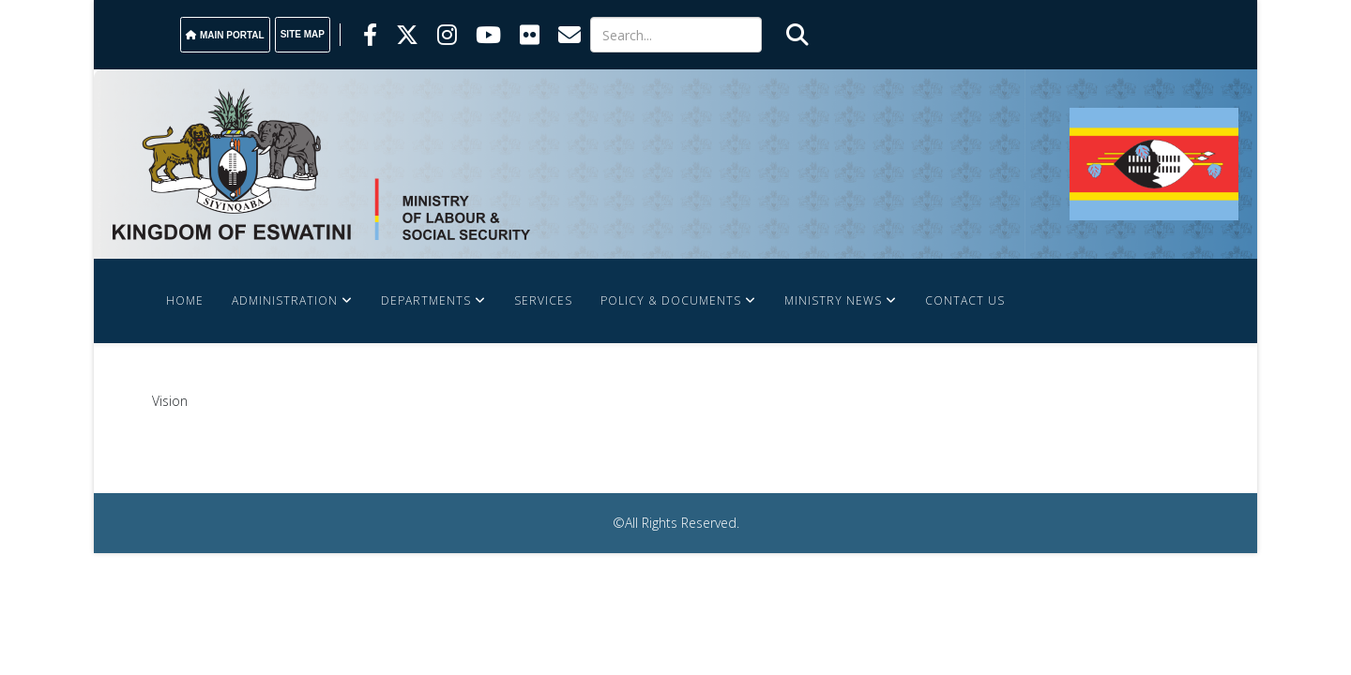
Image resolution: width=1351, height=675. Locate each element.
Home (185, 300)
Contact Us (965, 300)
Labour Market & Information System (295, 385)
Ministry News (833, 300)
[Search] (676, 34)
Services (543, 300)
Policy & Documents (670, 300)
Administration (285, 300)
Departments (426, 300)
